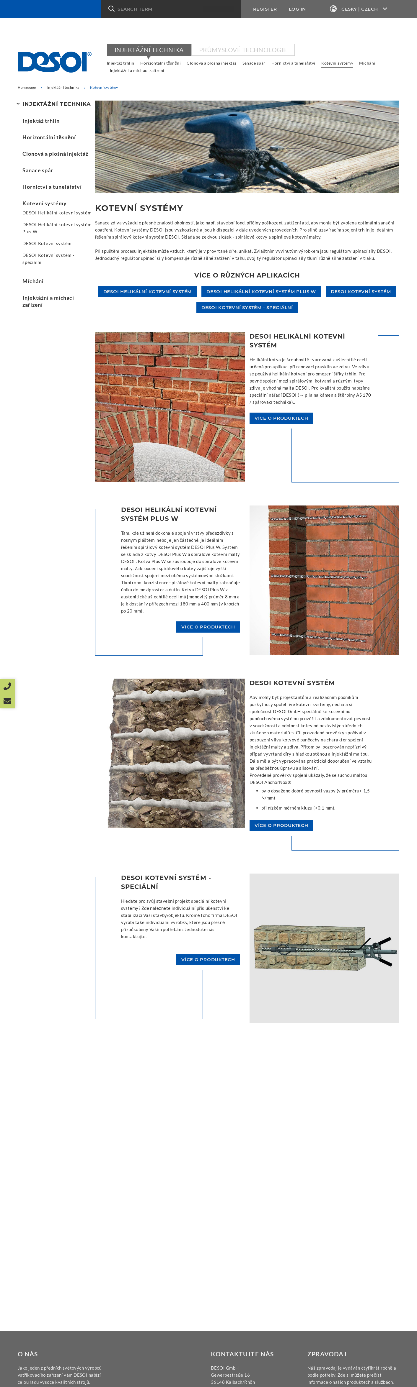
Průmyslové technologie (243, 49)
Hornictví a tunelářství (293, 62)
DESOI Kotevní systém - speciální (48, 258)
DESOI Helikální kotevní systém (57, 212)
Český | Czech (358, 9)
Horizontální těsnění (160, 62)
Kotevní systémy (337, 62)
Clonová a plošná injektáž (211, 62)
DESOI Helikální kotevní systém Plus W (57, 228)
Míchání (367, 62)
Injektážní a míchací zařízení (137, 70)
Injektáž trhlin (120, 62)
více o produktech (281, 418)
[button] (171, 9)
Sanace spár (253, 62)
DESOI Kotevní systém (46, 243)
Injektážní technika (149, 49)
